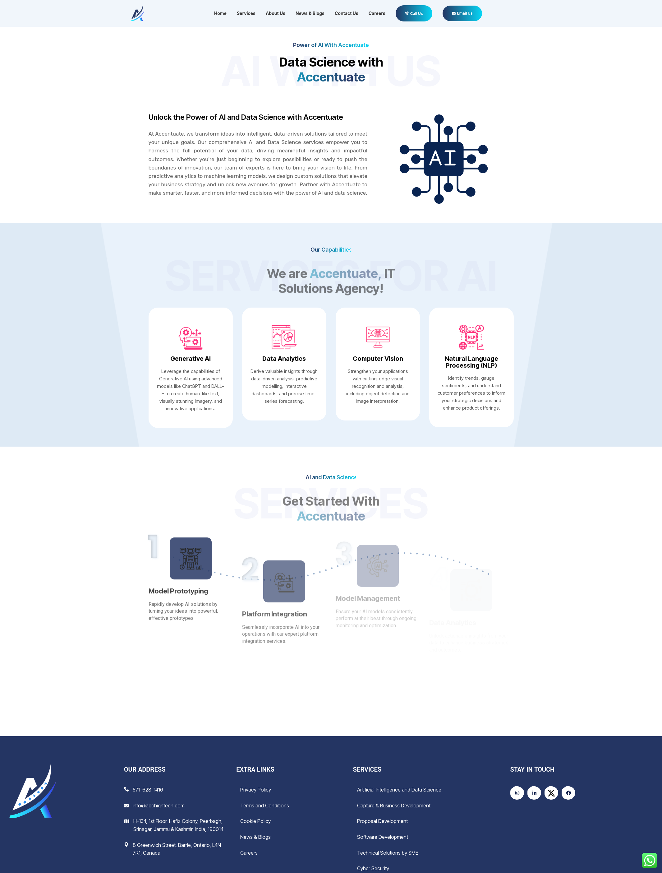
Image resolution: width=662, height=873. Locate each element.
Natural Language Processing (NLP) (471, 362)
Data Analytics (284, 358)
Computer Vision (378, 358)
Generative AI (190, 358)
